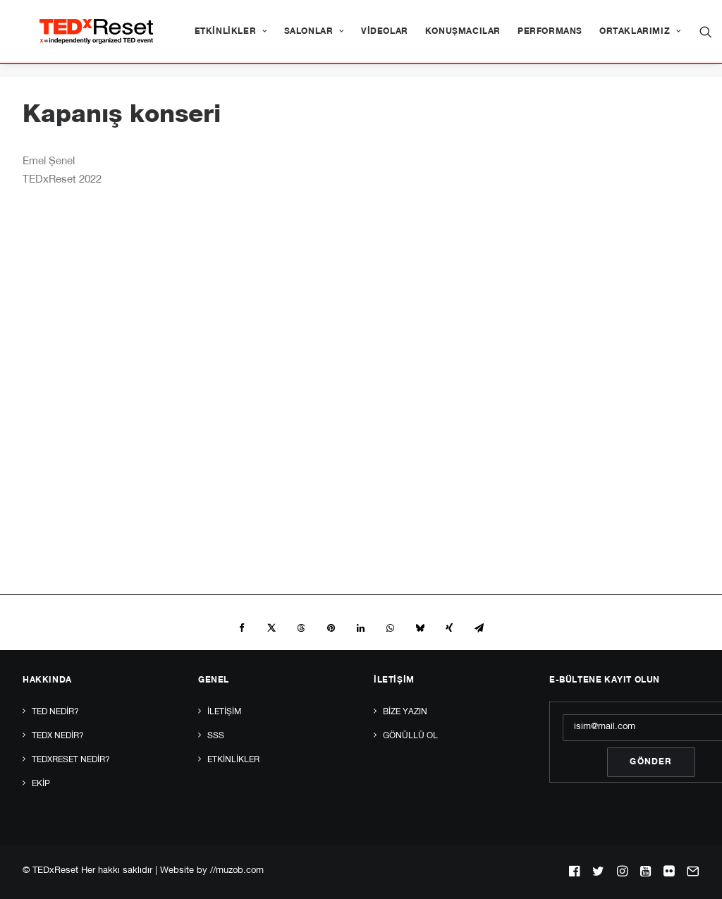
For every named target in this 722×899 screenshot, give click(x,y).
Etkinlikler (273, 38)
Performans (593, 38)
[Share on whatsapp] (390, 629)
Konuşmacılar (506, 38)
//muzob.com (237, 871)
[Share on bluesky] (419, 629)
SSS (215, 736)
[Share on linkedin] (360, 629)
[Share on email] (479, 629)
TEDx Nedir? (58, 736)
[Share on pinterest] (331, 629)
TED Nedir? (55, 712)
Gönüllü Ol (410, 736)
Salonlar (357, 38)
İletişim (224, 712)
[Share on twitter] (271, 629)
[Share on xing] (449, 629)
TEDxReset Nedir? (71, 760)
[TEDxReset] (109, 38)
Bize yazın (405, 712)
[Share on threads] (301, 629)
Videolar (427, 38)
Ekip (41, 784)
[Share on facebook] (242, 629)
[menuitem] (273, 38)
